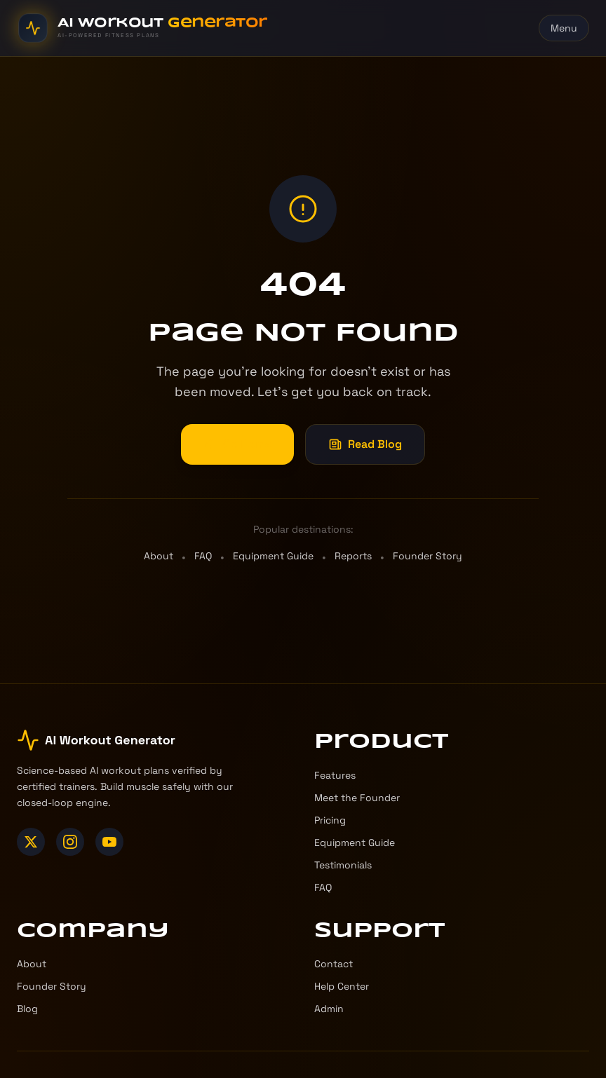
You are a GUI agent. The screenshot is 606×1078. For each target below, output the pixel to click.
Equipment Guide (273, 556)
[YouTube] (109, 842)
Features (335, 775)
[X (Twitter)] (31, 842)
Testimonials (343, 865)
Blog (27, 1008)
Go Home (237, 444)
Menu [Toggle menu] (564, 28)
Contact (333, 963)
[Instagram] (70, 842)
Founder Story (427, 556)
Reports (353, 556)
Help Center (341, 986)
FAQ (203, 556)
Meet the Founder (357, 797)
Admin (329, 1008)
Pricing (330, 820)
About (158, 556)
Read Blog (365, 444)
